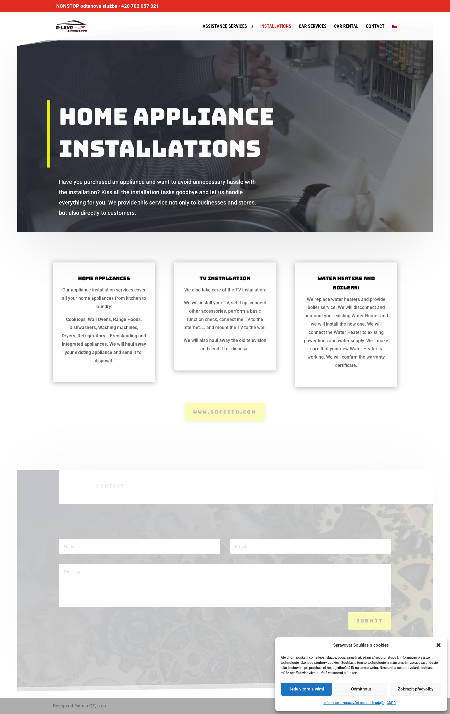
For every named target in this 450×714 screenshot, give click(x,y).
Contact (375, 26)
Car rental (346, 26)
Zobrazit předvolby (415, 689)
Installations (275, 26)
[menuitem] (394, 32)
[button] (438, 645)
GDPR (391, 703)
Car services (313, 26)
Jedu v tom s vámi (306, 689)
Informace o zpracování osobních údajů (353, 703)
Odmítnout (361, 689)
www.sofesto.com (225, 411)
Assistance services (225, 26)
